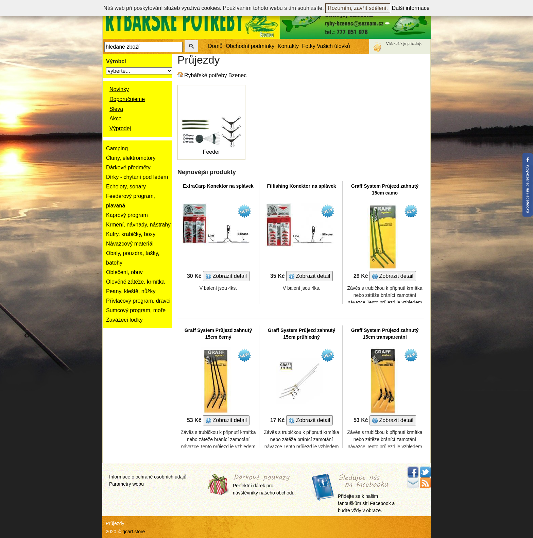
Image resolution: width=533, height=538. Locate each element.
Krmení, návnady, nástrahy (138, 225)
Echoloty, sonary (126, 186)
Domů (215, 46)
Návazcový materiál (130, 244)
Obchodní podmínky (250, 46)
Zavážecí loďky (124, 320)
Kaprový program (127, 215)
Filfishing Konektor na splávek (301, 186)
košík (398, 43)
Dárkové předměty (128, 167)
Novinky (119, 89)
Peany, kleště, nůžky (131, 291)
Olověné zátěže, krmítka (135, 282)
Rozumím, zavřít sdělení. (358, 8)
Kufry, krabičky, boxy (130, 234)
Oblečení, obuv (124, 272)
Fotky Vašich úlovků (326, 46)
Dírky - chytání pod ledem (137, 177)
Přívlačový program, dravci (138, 301)
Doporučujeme (127, 99)
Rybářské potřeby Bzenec (215, 75)
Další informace (411, 8)
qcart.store (133, 531)
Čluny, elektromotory (131, 158)
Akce (115, 118)
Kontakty (288, 46)
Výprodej (120, 128)
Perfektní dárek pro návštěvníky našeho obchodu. (264, 485)
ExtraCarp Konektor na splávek (218, 186)
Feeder (211, 152)
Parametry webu (126, 484)
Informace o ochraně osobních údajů (147, 477)
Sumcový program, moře (136, 310)
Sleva (116, 109)
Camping (117, 148)
